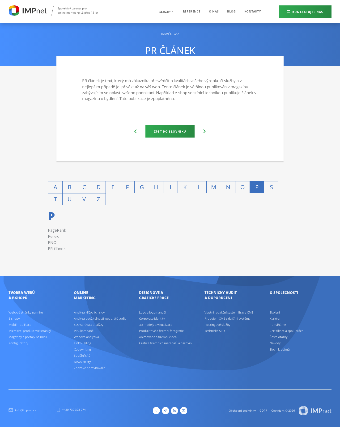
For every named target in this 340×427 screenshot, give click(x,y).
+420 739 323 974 (71, 410)
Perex (53, 236)
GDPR (263, 410)
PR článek (57, 248)
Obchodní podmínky (242, 410)
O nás (214, 11)
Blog (231, 11)
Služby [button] (166, 11)
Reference (191, 11)
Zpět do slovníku (170, 131)
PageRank (57, 230)
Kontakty (252, 11)
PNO (52, 242)
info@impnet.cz (22, 410)
